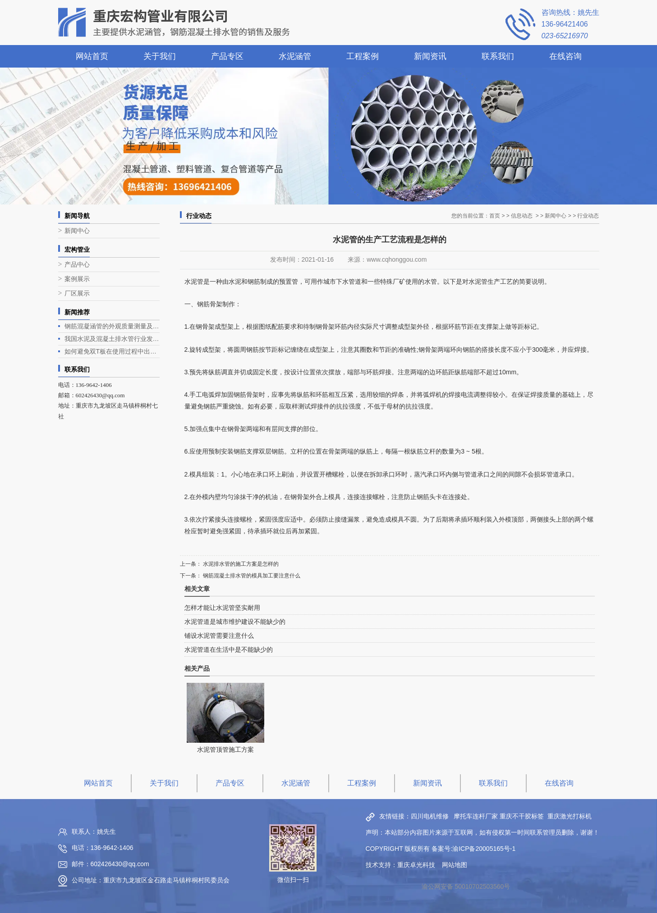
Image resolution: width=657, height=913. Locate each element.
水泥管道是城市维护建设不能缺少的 (234, 621)
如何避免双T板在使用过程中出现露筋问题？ (112, 351)
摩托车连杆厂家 (476, 816)
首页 (494, 216)
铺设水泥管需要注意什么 (219, 635)
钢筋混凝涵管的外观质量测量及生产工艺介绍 (112, 326)
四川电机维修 (430, 816)
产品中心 (77, 264)
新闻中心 (77, 230)
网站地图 (454, 864)
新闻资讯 (430, 56)
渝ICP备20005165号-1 (483, 848)
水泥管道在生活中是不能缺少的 (228, 649)
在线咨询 (565, 56)
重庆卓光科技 (416, 864)
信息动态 (522, 216)
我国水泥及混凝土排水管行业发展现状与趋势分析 (112, 338)
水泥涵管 (295, 56)
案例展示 (77, 279)
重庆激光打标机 (569, 816)
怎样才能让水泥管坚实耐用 (222, 607)
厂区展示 (77, 293)
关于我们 (159, 56)
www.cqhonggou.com (397, 259)
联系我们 (498, 56)
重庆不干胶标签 (522, 816)
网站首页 (92, 56)
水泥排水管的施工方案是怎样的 (240, 564)
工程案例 (362, 56)
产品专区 (227, 56)
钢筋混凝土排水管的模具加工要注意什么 (251, 575)
